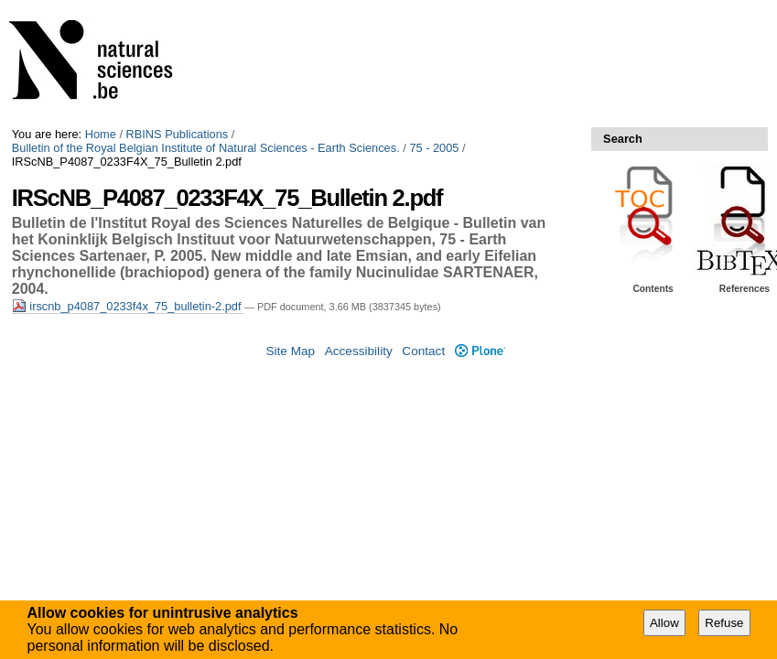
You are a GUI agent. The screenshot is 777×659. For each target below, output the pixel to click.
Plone (480, 351)
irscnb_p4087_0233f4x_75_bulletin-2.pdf (128, 306)
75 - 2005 (434, 148)
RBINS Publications (177, 134)
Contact (423, 351)
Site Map (290, 351)
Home (100, 134)
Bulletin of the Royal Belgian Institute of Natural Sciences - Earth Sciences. (206, 148)
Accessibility (359, 351)
